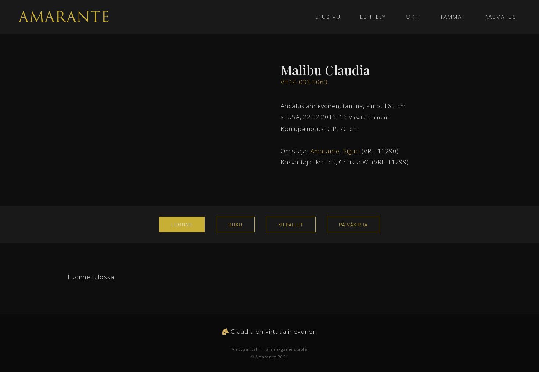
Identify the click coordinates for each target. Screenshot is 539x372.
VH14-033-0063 (304, 82)
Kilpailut (290, 224)
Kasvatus (498, 17)
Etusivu (328, 17)
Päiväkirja (353, 224)
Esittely (373, 17)
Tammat (452, 17)
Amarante (325, 151)
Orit (413, 17)
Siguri (351, 151)
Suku (235, 224)
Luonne (182, 224)
